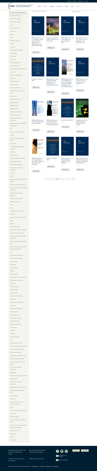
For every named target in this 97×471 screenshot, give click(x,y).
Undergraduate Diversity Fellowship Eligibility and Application (18, 426)
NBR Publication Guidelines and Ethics (17, 92)
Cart (11, 128)
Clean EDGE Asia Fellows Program (18, 158)
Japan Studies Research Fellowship (18, 229)
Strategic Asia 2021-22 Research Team (17, 391)
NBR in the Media (14, 289)
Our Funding (13, 56)
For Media (12, 214)
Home (11, 220)
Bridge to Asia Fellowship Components (16, 119)
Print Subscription (14, 84)
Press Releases (13, 327)
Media (74, 1)
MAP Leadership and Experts (16, 258)
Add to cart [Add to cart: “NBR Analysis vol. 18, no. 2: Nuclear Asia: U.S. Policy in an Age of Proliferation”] (80, 90)
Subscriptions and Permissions (17, 302)
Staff (11, 37)
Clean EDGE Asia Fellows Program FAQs (18, 421)
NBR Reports (13, 299)
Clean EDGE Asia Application (16, 164)
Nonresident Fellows (15, 40)
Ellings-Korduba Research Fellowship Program (18, 180)
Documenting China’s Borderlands (18, 68)
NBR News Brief (13, 293)
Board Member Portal (15, 99)
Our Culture (13, 305)
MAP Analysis (13, 264)
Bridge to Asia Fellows (15, 115)
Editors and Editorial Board (16, 75)
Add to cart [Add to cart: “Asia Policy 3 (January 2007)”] (36, 87)
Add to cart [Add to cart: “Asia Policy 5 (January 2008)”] (51, 166)
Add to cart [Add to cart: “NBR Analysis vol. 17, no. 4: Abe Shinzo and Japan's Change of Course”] (65, 49)
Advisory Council (14, 155)
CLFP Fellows (13, 143)
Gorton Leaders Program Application (18, 346)
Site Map (12, 437)
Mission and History (14, 28)
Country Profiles (14, 274)
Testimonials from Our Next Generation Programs (16, 403)
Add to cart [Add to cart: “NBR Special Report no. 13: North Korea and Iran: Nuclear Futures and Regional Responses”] (51, 131)
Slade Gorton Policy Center (16, 343)
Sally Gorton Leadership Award (17, 358)
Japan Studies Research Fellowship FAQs (18, 242)
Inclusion (12, 223)
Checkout (12, 135)
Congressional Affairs (15, 430)
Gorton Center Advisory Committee (18, 355)
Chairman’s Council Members (17, 132)
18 (72, 179)
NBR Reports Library (14, 321)
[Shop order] (80, 11)
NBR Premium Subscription (16, 296)
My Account (13, 283)
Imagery (12, 271)
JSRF (11, 252)
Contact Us (12, 173)
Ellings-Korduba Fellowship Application (16, 194)
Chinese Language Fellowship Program (17, 139)
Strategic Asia (13, 372)
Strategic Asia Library (15, 314)
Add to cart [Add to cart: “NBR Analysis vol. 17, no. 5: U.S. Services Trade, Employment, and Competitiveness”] (80, 49)
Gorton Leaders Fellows (15, 352)
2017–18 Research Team (15, 15)
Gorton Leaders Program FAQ (17, 349)
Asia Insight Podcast (14, 65)
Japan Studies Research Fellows (17, 233)
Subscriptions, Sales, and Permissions (16, 383)
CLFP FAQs (12, 152)
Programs (52, 6)
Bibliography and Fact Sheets (16, 280)
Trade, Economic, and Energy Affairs (18, 410)
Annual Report (13, 53)
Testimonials (13, 399)
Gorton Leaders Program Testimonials (16, 368)
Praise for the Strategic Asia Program (18, 375)
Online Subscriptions (15, 81)
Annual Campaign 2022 (15, 62)
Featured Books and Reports (16, 211)
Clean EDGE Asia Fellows (15, 161)
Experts (39, 6)
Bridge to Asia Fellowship (16, 111)
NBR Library (13, 413)
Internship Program (14, 416)
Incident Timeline (14, 267)
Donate (86, 1)
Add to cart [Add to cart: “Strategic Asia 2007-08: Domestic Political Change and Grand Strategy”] (80, 131)
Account (80, 1)
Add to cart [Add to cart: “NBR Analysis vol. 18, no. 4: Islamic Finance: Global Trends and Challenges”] (65, 169)
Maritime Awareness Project (16, 255)
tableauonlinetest (14, 395)
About (46, 6)
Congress (69, 1)
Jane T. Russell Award (15, 226)
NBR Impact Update (14, 286)
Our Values (12, 47)
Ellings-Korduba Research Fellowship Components (18, 189)
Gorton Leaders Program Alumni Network (17, 363)
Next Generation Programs (16, 50)
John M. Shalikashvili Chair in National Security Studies (37, 451)
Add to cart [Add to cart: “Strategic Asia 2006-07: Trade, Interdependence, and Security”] (51, 48)
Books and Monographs (15, 324)
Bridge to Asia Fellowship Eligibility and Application (18, 124)
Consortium (13, 78)
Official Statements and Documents (18, 277)
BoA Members (13, 96)
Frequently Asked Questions (16, 198)
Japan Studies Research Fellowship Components (18, 237)
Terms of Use (13, 440)
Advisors (12, 34)
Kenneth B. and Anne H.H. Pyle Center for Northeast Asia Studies (17, 452)
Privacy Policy (13, 433)
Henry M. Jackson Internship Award (18, 217)
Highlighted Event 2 (14, 105)
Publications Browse (14, 336)
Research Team (13, 378)
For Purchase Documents (17, 12)
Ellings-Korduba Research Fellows (17, 184)
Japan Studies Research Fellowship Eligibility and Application (18, 248)
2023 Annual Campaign (15, 18)
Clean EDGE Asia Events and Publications (16, 169)
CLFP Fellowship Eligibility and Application (17, 148)
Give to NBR (13, 59)
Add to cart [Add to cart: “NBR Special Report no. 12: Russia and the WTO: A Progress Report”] (36, 130)
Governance (13, 31)
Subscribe (85, 450)
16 (67, 179)
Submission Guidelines (15, 87)
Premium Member (14, 311)
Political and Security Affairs (16, 308)
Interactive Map (13, 261)
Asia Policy (12, 72)
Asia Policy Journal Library (16, 318)
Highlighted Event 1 (14, 102)
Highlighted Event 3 (14, 108)
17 (70, 179)
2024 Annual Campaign (15, 22)
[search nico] (82, 6)
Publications (60, 6)
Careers (12, 43)
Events (72, 6)
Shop (11, 340)
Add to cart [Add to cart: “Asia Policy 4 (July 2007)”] (65, 127)
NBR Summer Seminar (15, 201)
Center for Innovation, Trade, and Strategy (16, 459)
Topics (67, 6)
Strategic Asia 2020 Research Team (18, 387)
